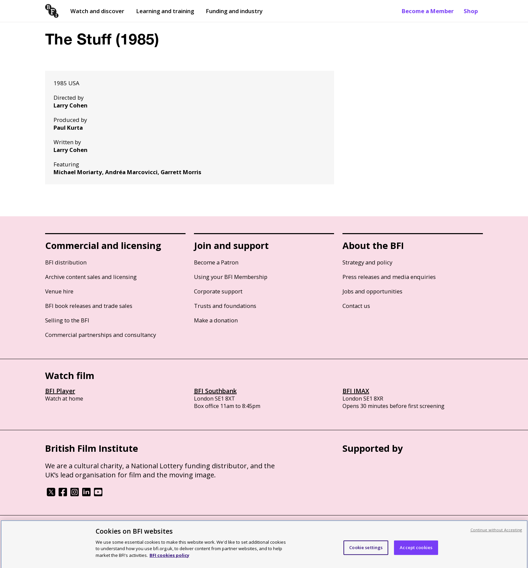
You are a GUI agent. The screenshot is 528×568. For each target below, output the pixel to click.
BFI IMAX (355, 391)
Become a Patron (216, 262)
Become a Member (428, 11)
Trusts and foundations (225, 306)
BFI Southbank (215, 391)
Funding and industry (234, 11)
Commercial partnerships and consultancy (100, 335)
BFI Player (60, 391)
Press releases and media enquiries (389, 277)
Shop (471, 11)
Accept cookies (416, 550)
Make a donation (216, 320)
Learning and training (165, 11)
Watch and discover (97, 11)
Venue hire (59, 291)
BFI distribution (66, 262)
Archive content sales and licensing (91, 277)
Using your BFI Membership (230, 277)
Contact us (356, 306)
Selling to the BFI (67, 320)
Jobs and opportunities (372, 291)
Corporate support (218, 291)
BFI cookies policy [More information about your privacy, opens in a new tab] (169, 558)
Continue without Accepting (496, 532)
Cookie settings (366, 550)
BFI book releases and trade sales (88, 306)
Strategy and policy (367, 262)
